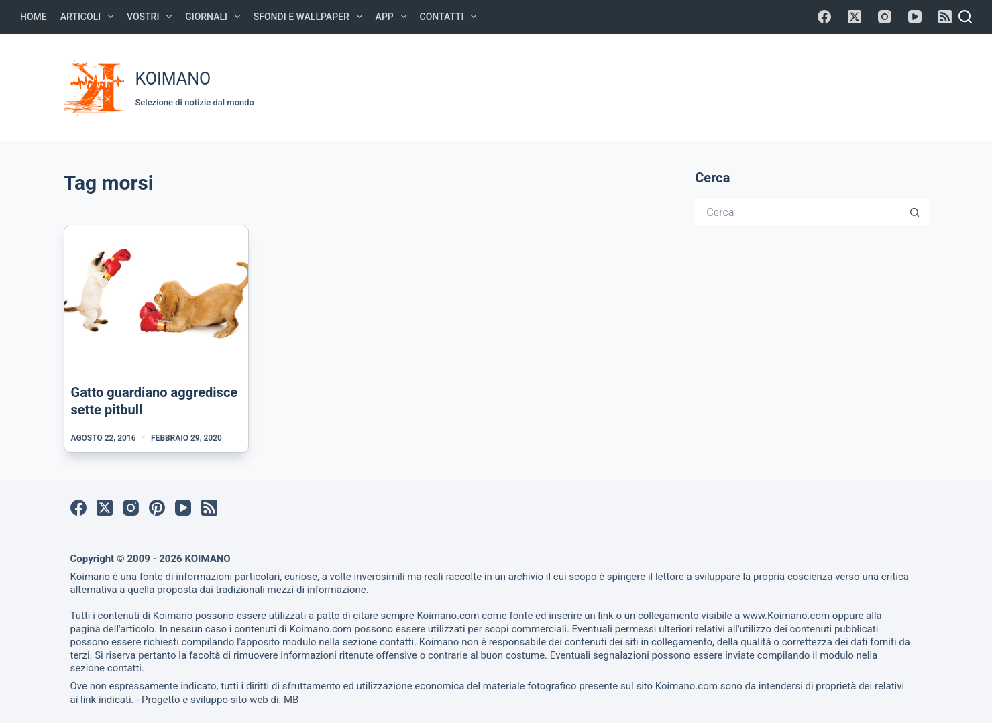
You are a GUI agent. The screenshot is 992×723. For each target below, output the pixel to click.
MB (291, 699)
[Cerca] (965, 16)
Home (33, 16)
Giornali (215, 17)
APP (394, 17)
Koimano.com (448, 616)
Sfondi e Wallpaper (311, 17)
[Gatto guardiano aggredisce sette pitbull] (156, 294)
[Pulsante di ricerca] (915, 212)
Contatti (451, 17)
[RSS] (945, 16)
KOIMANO (173, 79)
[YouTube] (915, 16)
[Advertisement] (678, 85)
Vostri (152, 17)
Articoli (89, 17)
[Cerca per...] (798, 212)
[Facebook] (824, 16)
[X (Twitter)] (854, 16)
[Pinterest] (157, 508)
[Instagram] (884, 16)
